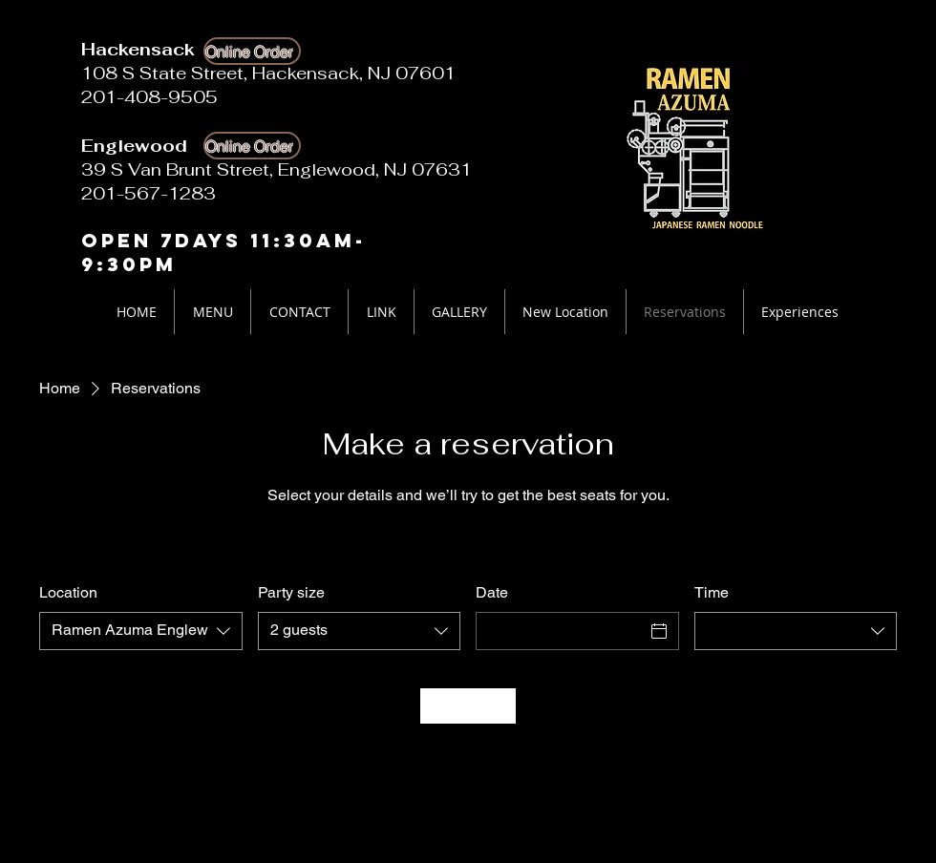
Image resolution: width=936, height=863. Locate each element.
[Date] (560, 631)
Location (68, 592)
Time (711, 592)
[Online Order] (252, 51)
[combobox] (141, 631)
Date (492, 592)
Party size (291, 592)
